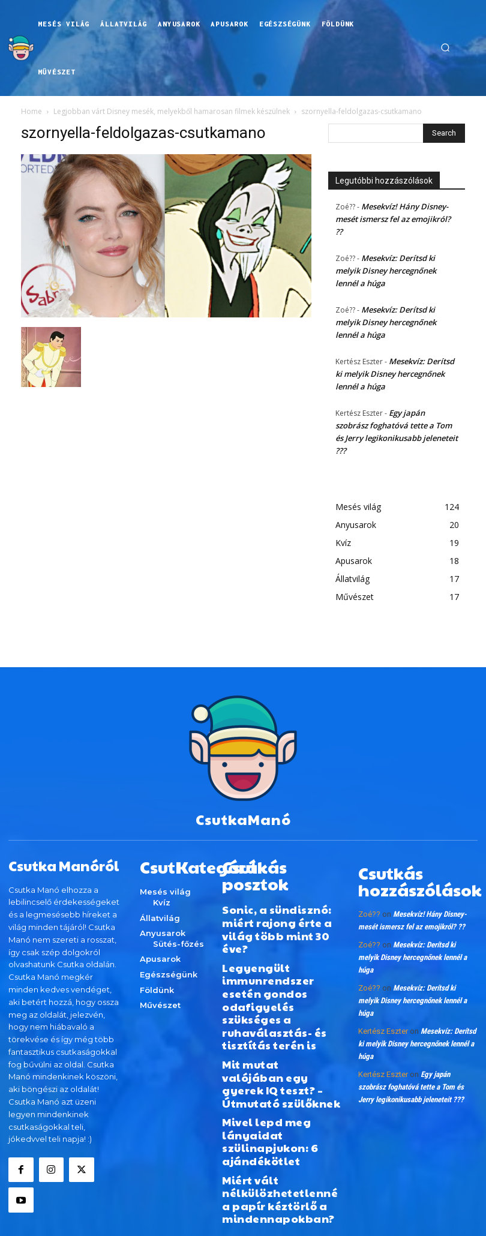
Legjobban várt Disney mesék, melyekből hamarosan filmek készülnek (171, 111)
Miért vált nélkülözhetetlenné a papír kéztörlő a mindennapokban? (271, 1069)
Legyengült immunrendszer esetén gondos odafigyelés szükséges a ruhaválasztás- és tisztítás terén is (275, 942)
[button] (445, 48)
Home (31, 111)
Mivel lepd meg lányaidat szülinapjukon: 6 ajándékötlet (281, 1028)
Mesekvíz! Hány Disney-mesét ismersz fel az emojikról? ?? (393, 219)
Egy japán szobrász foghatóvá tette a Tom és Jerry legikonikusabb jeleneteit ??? (411, 1074)
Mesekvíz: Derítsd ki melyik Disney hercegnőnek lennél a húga (385, 271)
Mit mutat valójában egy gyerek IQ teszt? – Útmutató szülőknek (278, 992)
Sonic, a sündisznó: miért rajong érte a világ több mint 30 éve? (278, 893)
